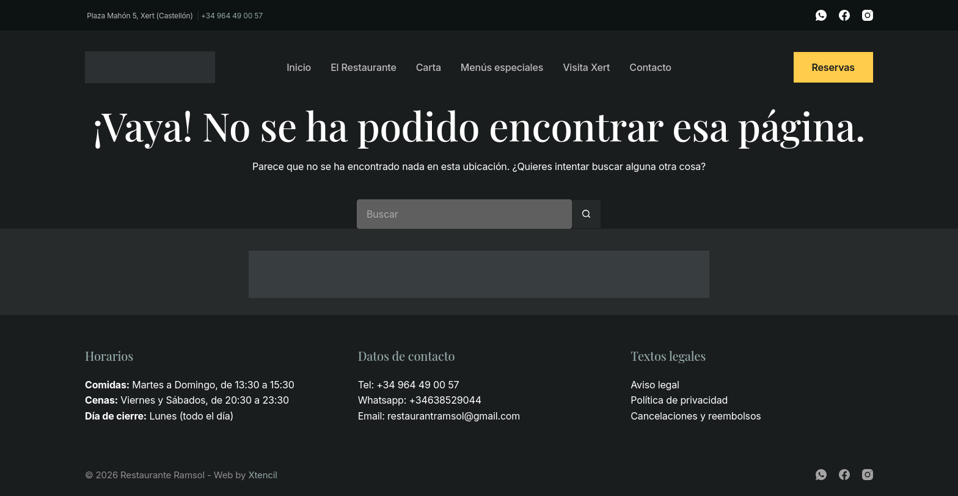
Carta (428, 67)
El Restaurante (364, 67)
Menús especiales (502, 67)
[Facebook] (844, 15)
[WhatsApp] (821, 15)
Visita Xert (586, 67)
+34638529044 (445, 400)
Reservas (833, 67)
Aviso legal (655, 385)
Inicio (299, 67)
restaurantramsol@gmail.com (453, 416)
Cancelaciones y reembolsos (696, 416)
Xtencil (262, 475)
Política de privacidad (679, 400)
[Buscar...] (464, 214)
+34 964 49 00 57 (232, 15)
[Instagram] (867, 15)
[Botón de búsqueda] (586, 214)
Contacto (650, 67)
